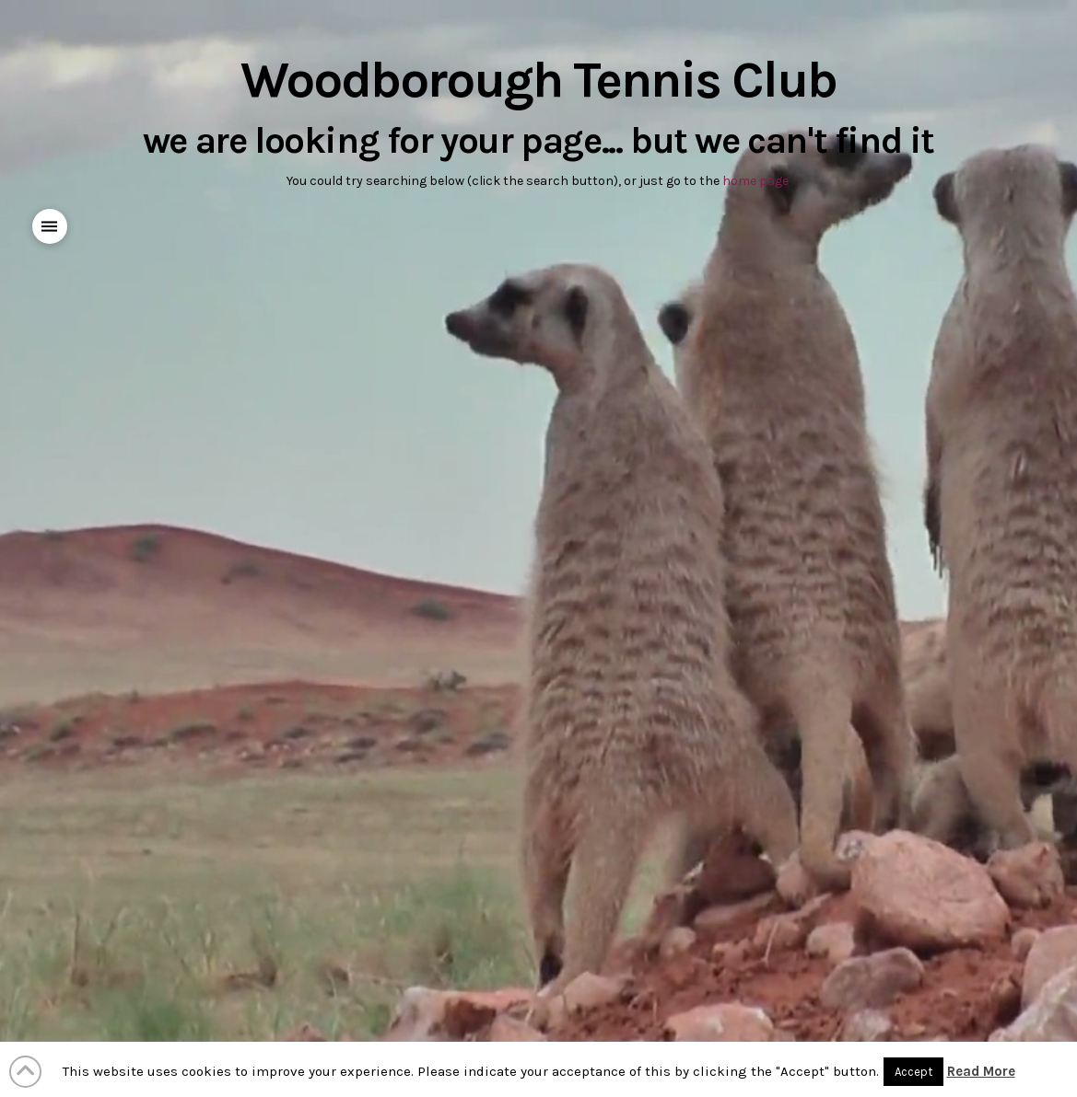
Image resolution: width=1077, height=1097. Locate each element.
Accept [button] (913, 1072)
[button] (50, 227)
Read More (981, 1071)
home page (755, 181)
